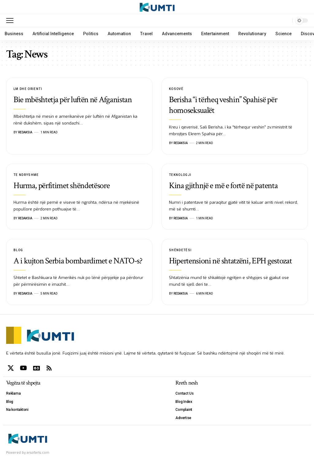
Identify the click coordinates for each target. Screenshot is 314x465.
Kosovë (176, 89)
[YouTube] (23, 368)
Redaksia (25, 132)
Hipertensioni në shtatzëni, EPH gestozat (230, 260)
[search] (286, 20)
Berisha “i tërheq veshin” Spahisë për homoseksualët (223, 105)
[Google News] (36, 368)
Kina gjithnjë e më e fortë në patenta (223, 185)
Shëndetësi (180, 250)
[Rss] (49, 368)
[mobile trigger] (11, 20)
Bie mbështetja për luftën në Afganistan (72, 99)
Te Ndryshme (26, 175)
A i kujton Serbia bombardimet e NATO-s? (77, 260)
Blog (18, 250)
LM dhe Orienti (27, 89)
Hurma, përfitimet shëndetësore (61, 185)
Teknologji (180, 175)
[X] (10, 368)
